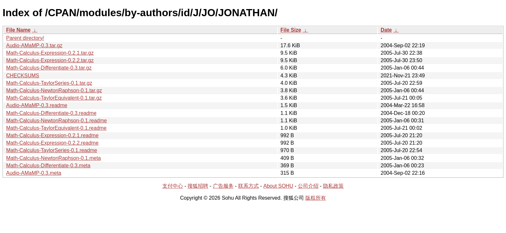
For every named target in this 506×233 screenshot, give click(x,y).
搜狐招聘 (197, 186)
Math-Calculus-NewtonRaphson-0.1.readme (56, 120)
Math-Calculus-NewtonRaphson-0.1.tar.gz (54, 90)
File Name (18, 30)
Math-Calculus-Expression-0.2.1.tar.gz (50, 53)
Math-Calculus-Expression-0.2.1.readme (52, 135)
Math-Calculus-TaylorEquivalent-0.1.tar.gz (54, 98)
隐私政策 (333, 186)
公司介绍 (308, 186)
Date (386, 30)
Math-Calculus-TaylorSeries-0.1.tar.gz (49, 83)
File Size (290, 30)
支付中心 (172, 186)
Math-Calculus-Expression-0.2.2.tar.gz (50, 60)
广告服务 (223, 186)
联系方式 (248, 186)
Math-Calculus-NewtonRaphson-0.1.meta (53, 158)
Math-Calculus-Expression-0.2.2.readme (52, 143)
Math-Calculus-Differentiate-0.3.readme (51, 113)
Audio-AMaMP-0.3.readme (36, 105)
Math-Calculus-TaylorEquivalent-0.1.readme (56, 128)
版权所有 (315, 198)
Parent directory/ (25, 38)
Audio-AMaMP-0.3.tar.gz (34, 45)
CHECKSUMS (22, 75)
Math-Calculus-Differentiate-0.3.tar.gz (49, 68)
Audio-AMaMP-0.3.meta (33, 173)
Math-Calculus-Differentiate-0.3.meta (48, 165)
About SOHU (278, 186)
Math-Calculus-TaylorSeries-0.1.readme (51, 150)
